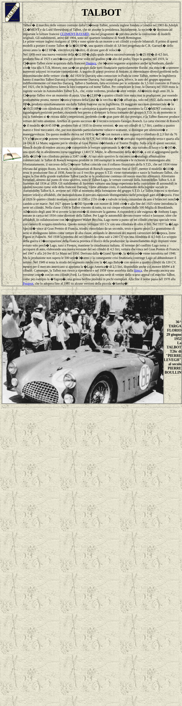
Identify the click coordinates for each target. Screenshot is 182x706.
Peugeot (28, 283)
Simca (138, 270)
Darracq (91, 63)
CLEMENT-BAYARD (74, 34)
